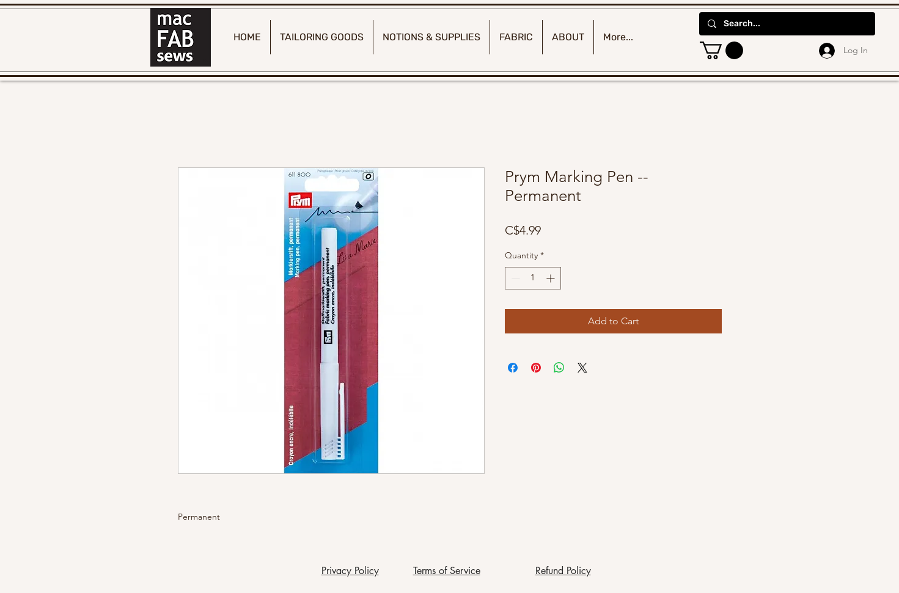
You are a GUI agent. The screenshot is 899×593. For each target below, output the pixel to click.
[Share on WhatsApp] (559, 367)
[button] (721, 50)
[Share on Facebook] (512, 367)
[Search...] (786, 23)
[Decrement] (514, 278)
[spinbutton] (533, 278)
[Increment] (551, 278)
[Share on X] (582, 367)
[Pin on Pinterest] (536, 367)
